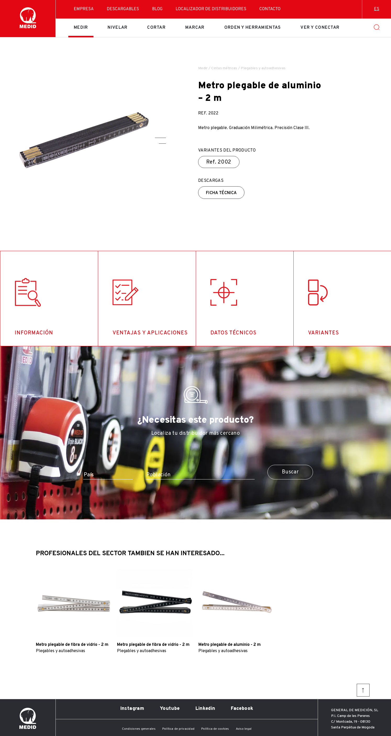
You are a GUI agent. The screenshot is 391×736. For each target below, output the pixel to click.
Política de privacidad (178, 729)
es (376, 9)
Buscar (290, 472)
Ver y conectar (319, 27)
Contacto (270, 9)
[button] (162, 143)
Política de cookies (215, 729)
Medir (81, 27)
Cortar (156, 27)
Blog (157, 9)
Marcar (195, 27)
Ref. (218, 162)
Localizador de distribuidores (211, 9)
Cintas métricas (224, 68)
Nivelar (117, 27)
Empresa (84, 9)
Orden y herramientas (252, 27)
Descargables (123, 9)
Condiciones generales (138, 729)
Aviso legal (244, 729)
